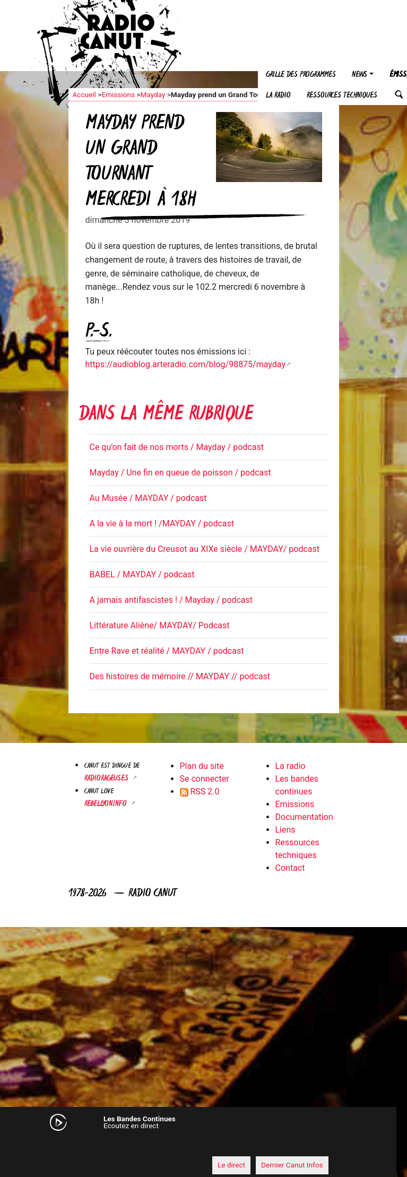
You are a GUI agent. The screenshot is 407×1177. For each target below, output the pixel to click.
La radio (278, 96)
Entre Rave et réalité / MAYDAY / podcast (167, 651)
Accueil (84, 94)
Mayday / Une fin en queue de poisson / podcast (180, 473)
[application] (193, 1145)
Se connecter (204, 779)
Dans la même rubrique (166, 415)
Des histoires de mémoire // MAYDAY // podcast (180, 676)
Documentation (304, 817)
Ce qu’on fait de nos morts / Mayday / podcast (177, 447)
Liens (285, 830)
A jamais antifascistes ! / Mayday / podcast (171, 600)
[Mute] (71, 1145)
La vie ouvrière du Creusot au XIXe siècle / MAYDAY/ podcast (205, 549)
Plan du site (202, 766)
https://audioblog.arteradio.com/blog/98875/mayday (185, 364)
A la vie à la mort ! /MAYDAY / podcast (162, 523)
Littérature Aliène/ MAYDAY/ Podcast (160, 625)
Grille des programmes (301, 75)
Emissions (118, 94)
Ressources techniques (342, 96)
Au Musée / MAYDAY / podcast (148, 498)
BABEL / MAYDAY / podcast (142, 574)
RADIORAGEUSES (107, 779)
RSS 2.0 (200, 791)
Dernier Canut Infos (292, 1165)
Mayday (152, 94)
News (359, 75)
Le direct (231, 1165)
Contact (290, 868)
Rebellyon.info (106, 804)
